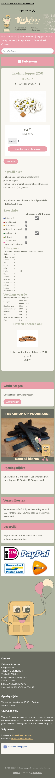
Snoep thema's (8, 40)
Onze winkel (40, 40)
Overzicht (11, 161)
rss (40, 768)
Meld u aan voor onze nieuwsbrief (17, 3)
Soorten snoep (27, 36)
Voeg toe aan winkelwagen (27, 149)
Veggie (40, 36)
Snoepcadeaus (25, 40)
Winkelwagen (12, 401)
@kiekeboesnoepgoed (22, 735)
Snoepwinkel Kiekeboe (22, 738)
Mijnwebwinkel (36, 773)
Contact (5, 44)
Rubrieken (27, 61)
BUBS (49, 36)
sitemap (35, 768)
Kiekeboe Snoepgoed (15, 747)
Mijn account (26, 10)
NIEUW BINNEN (9, 36)
